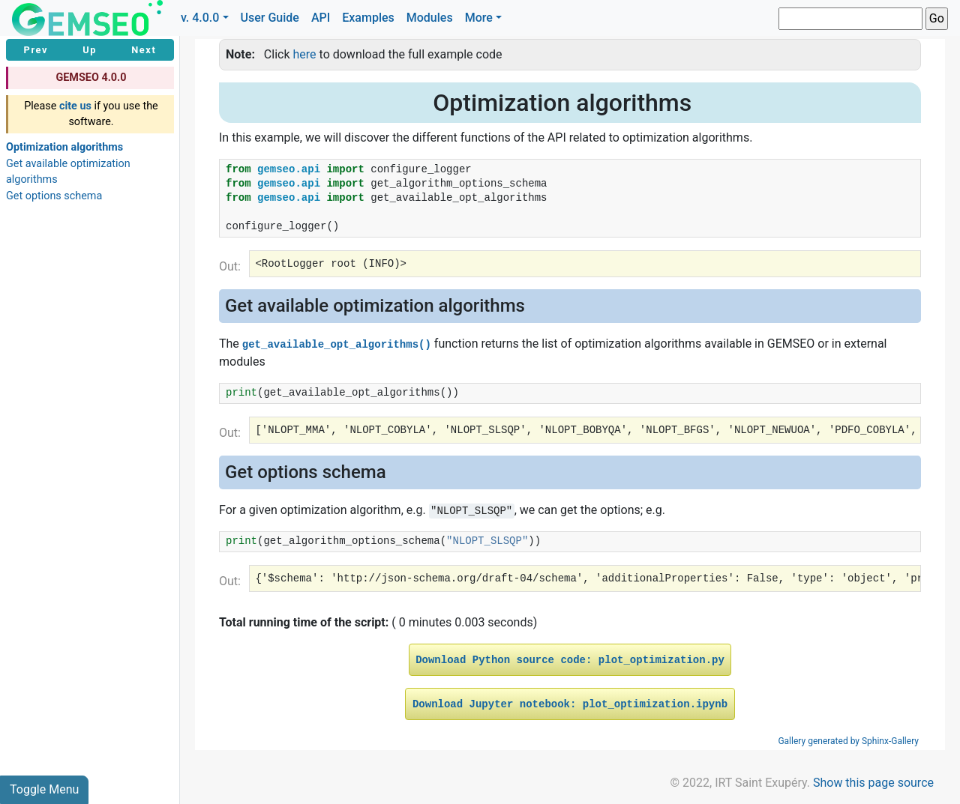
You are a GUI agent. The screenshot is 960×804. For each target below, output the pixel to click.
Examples (368, 17)
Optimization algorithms (64, 147)
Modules (429, 17)
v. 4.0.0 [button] (200, 17)
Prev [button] (36, 49)
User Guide (270, 17)
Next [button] (143, 49)
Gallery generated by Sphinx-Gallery (848, 741)
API (320, 17)
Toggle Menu (44, 789)
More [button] (479, 17)
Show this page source (873, 783)
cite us (75, 106)
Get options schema (54, 196)
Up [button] (89, 49)
